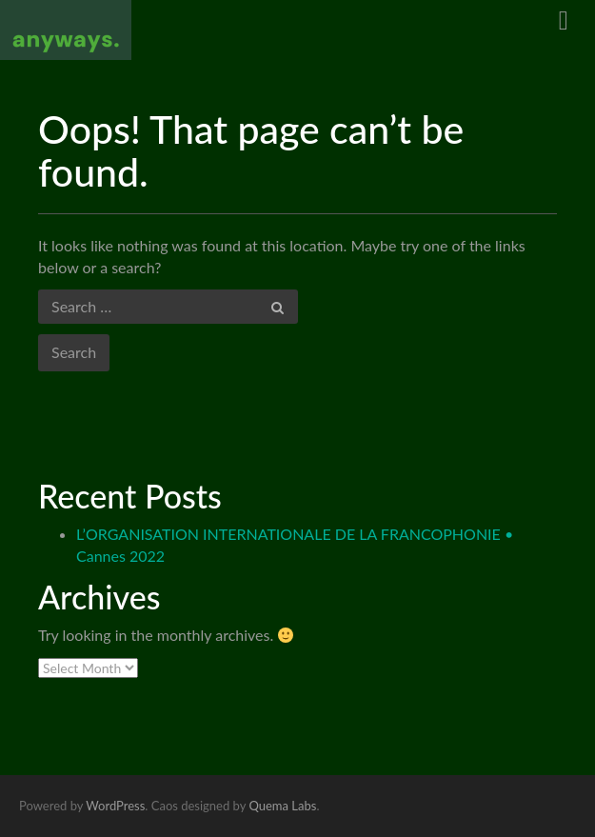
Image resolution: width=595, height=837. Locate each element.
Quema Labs (282, 805)
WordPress (115, 805)
